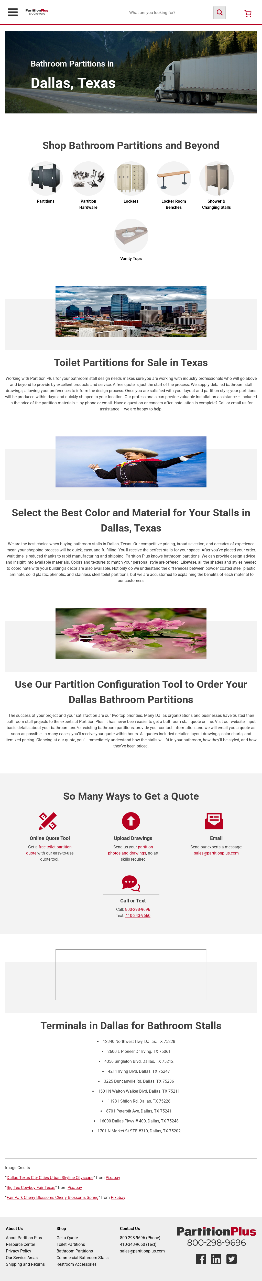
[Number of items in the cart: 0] (248, 13)
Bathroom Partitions (75, 1251)
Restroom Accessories (76, 1264)
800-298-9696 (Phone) (140, 1237)
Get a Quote (67, 1237)
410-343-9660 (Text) (138, 1244)
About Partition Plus (24, 1237)
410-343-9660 (137, 915)
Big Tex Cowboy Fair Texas (31, 1187)
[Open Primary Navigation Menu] (12, 12)
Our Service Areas (22, 1257)
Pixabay (113, 1177)
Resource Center (20, 1244)
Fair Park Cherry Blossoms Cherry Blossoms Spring (53, 1197)
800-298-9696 (137, 909)
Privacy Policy (18, 1251)
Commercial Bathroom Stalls (82, 1257)
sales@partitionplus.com (216, 853)
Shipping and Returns (25, 1264)
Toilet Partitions (71, 1244)
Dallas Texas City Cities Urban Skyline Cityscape (50, 1177)
